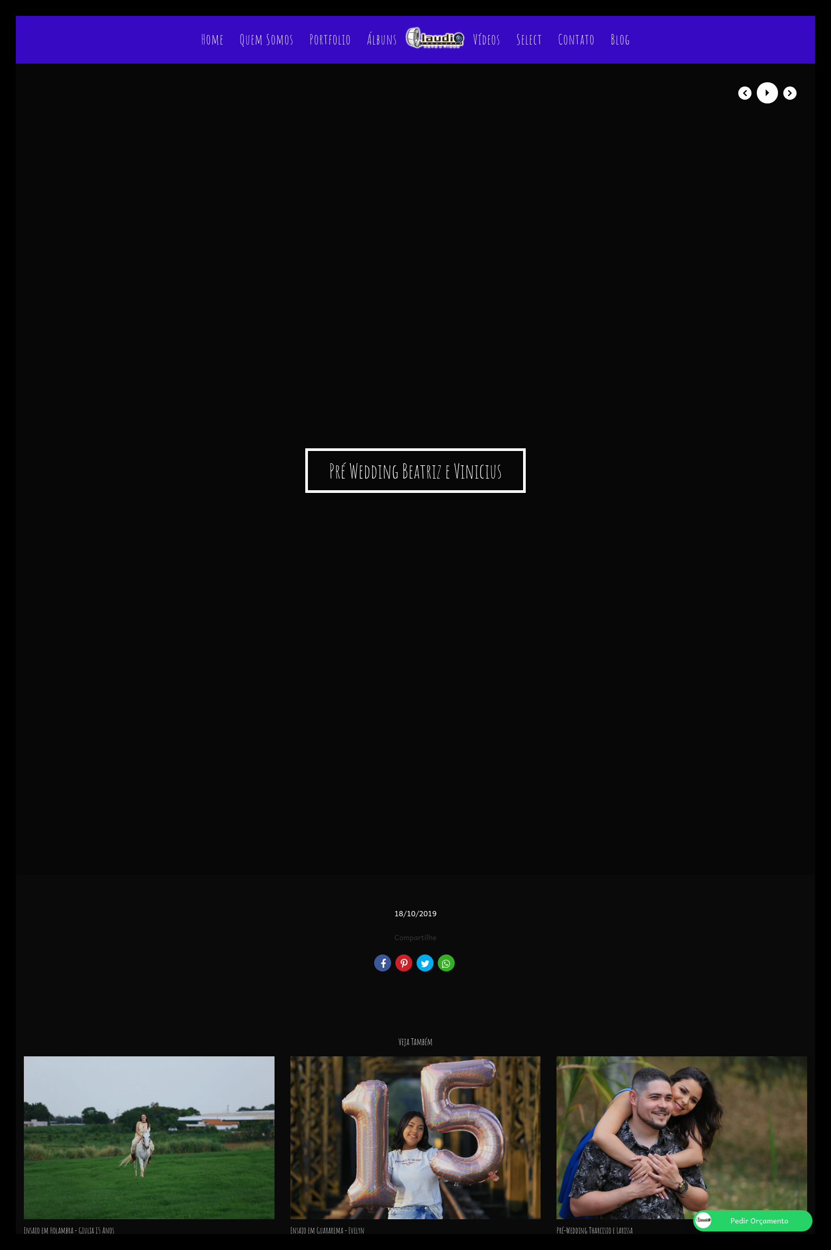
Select (529, 39)
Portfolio (330, 39)
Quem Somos (267, 39)
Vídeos (487, 39)
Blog (620, 39)
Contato (576, 39)
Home (212, 39)
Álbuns (382, 39)
